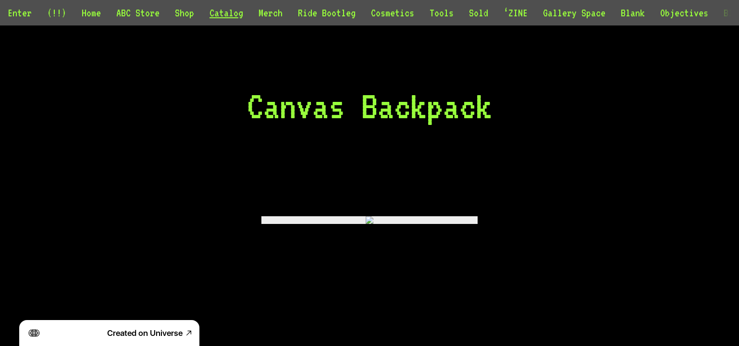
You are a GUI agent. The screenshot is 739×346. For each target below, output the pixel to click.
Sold (478, 13)
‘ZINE (516, 13)
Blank (633, 13)
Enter (20, 13)
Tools (442, 13)
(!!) (56, 13)
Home (91, 13)
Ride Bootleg (327, 13)
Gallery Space (574, 13)
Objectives (684, 13)
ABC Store (138, 13)
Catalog (226, 13)
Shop (184, 13)
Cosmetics (392, 13)
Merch (271, 13)
